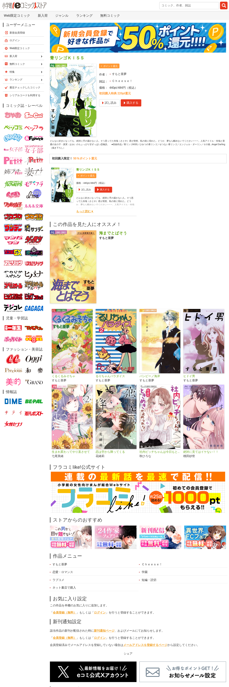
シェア (128, 656)
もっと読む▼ (85, 214)
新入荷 (43, 15)
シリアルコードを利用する (25, 95)
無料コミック (110, 15)
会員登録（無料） (64, 615)
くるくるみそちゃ (63, 378)
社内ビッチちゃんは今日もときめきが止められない (159, 454)
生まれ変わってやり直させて (71, 454)
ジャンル (61, 15)
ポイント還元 (110, 66)
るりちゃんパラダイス (110, 378)
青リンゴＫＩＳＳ (88, 172)
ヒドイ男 (189, 378)
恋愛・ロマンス (62, 574)
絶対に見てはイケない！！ (201, 454)
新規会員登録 (17, 32)
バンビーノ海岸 (149, 378)
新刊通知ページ (104, 633)
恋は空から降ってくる (110, 454)
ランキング (84, 15)
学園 (145, 574)
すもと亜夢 (119, 74)
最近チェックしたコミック (25, 87)
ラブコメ (58, 582)
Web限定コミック (17, 15)
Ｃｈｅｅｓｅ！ (122, 81)
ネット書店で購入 (64, 590)
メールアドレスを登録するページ (145, 647)
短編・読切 (149, 582)
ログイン (100, 615)
